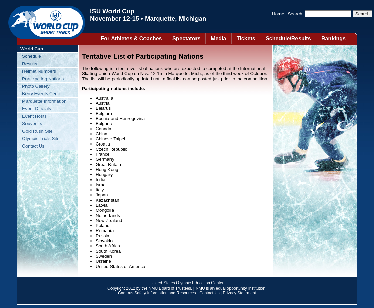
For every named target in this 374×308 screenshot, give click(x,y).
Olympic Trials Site (41, 138)
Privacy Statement (239, 293)
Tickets (246, 38)
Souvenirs (32, 123)
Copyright (116, 288)
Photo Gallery (36, 86)
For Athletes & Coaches (131, 38)
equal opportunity (231, 288)
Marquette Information (44, 101)
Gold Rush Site (37, 131)
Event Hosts (34, 116)
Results (29, 63)
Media (218, 38)
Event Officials (36, 108)
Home (278, 13)
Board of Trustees (175, 288)
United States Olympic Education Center (187, 282)
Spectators (186, 38)
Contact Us (33, 146)
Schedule (31, 56)
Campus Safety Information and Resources (157, 293)
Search (295, 13)
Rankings (333, 38)
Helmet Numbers (39, 71)
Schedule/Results (288, 38)
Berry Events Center (42, 93)
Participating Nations (43, 78)
